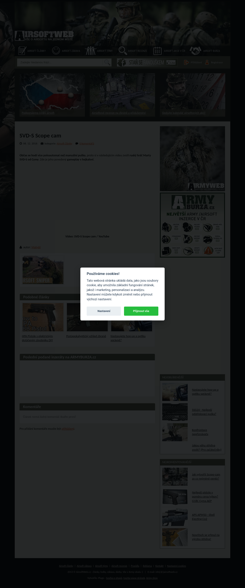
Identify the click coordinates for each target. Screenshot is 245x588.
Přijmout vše (141, 311)
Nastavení (104, 311)
